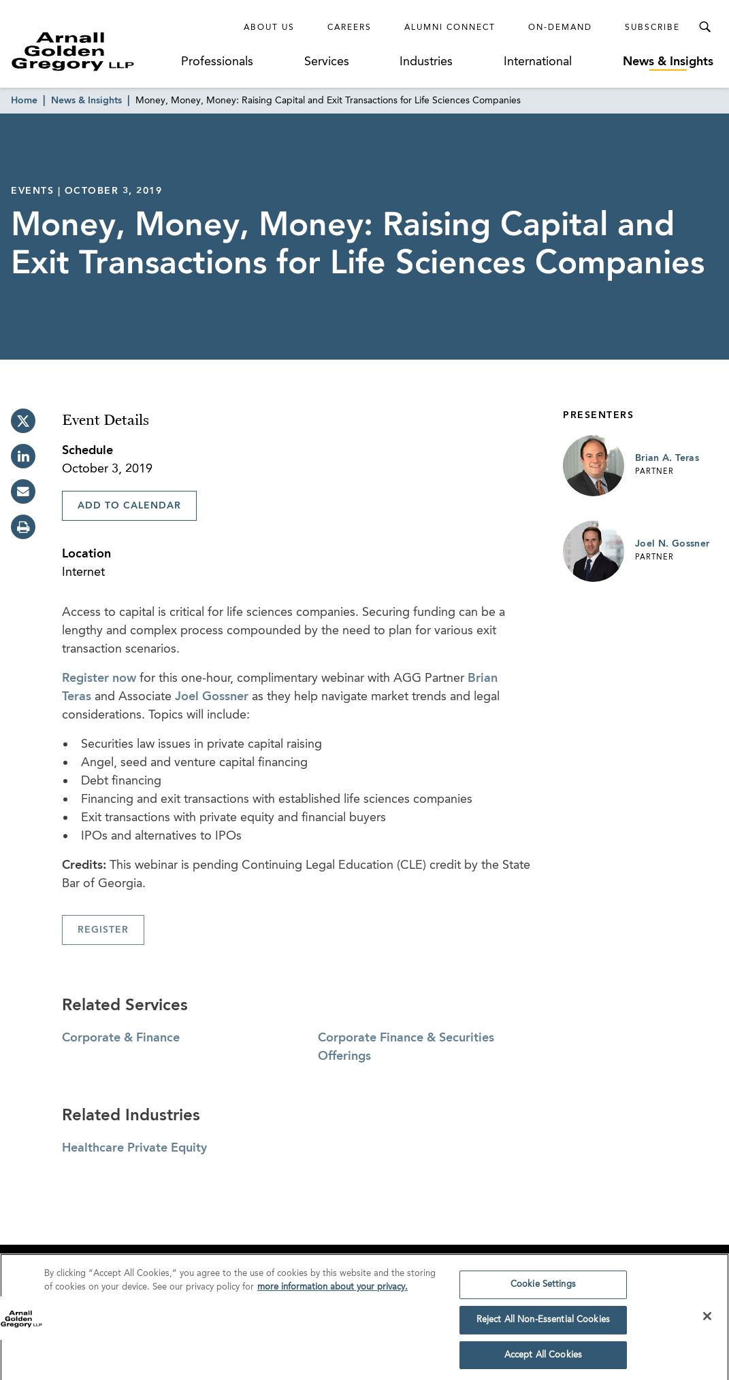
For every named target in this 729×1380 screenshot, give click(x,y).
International (538, 62)
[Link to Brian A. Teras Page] (593, 465)
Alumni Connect (450, 28)
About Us (269, 28)
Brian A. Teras (667, 458)
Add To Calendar (129, 506)
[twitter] (23, 421)
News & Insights (668, 62)
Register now (99, 678)
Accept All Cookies (543, 1360)
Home (24, 100)
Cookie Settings (543, 1290)
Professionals (217, 62)
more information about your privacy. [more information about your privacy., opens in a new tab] (332, 1292)
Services (326, 62)
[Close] (707, 1321)
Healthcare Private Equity (134, 1148)
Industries (426, 62)
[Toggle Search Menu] (704, 27)
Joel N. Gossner (672, 544)
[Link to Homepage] (93, 51)
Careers (349, 28)
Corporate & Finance (121, 1038)
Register (103, 930)
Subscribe (652, 28)
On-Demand (560, 28)
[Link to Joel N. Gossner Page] (593, 551)
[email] (23, 491)
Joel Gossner (211, 697)
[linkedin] (23, 456)
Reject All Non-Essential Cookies (543, 1324)
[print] (23, 527)
